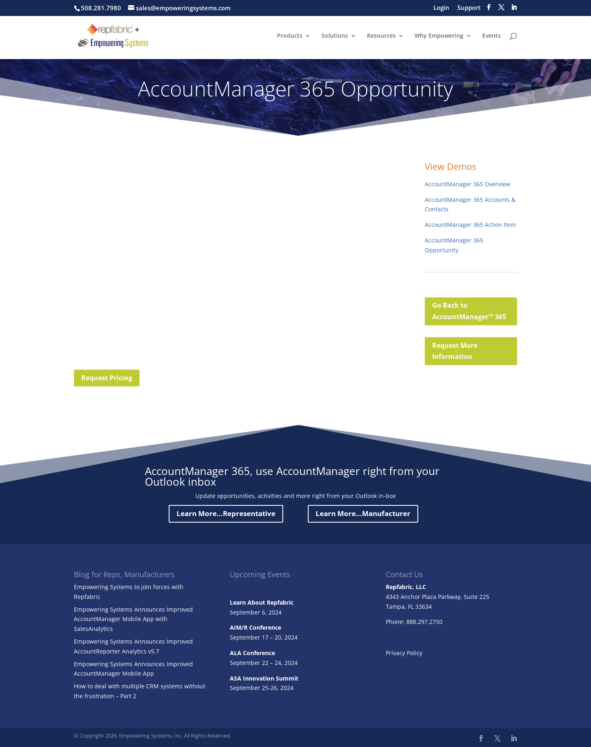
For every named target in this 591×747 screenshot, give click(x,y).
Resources (381, 36)
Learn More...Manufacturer (363, 513)
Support (469, 8)
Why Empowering (439, 36)
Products (289, 36)
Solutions (334, 36)
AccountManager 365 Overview (467, 184)
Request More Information (454, 351)
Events (491, 36)
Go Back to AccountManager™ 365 (469, 311)
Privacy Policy (404, 653)
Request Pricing (106, 377)
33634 (423, 606)
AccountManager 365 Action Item (470, 224)
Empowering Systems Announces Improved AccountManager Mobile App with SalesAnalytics (133, 619)
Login (441, 8)
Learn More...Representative (225, 513)
